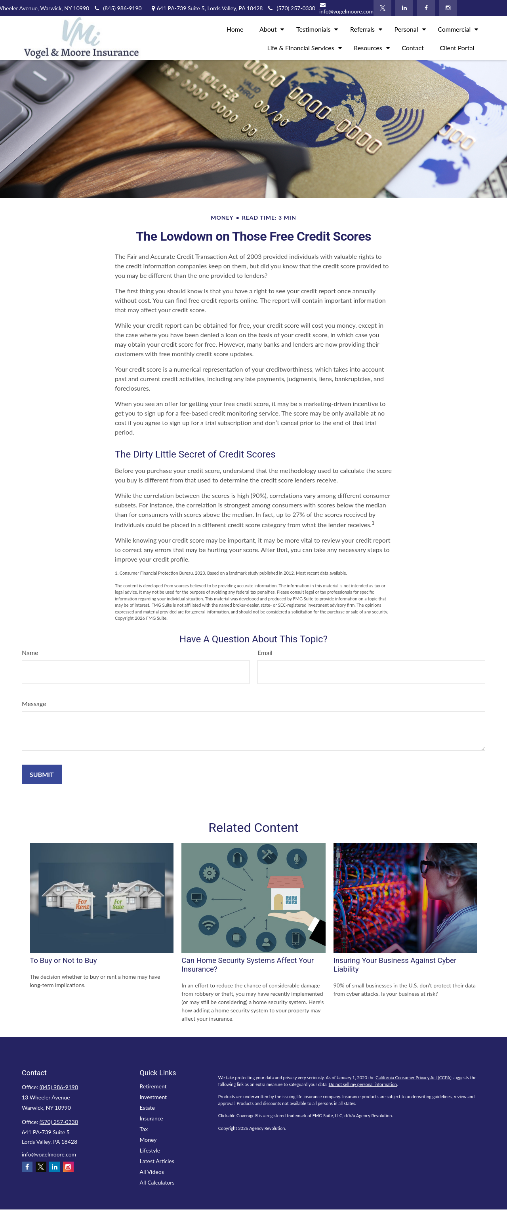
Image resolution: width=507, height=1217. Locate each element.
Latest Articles (157, 1161)
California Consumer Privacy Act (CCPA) (413, 1077)
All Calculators (157, 1182)
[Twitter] (382, 8)
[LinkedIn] (404, 8)
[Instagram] (448, 8)
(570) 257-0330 (59, 1121)
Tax (144, 1129)
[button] (234, 28)
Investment (153, 1097)
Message (34, 703)
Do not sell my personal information (363, 1084)
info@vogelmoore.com (346, 8)
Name (30, 652)
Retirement (153, 1086)
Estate (147, 1107)
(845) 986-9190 (117, 8)
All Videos (152, 1171)
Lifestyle (150, 1150)
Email (265, 652)
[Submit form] (42, 774)
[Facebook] (426, 8)
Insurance (151, 1118)
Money (148, 1139)
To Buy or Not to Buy (63, 960)
